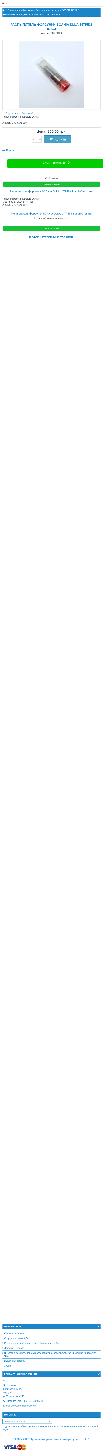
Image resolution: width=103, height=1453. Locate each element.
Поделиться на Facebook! (19, 113)
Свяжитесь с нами (14, 1333)
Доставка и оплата (14, 1348)
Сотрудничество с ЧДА (16, 1338)
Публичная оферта (14, 1360)
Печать (10, 150)
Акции (7, 1365)
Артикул (45, 33)
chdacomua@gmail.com (23, 1405)
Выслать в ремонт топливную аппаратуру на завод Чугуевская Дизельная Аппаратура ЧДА (50, 1354)
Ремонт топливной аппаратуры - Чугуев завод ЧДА (31, 1343)
